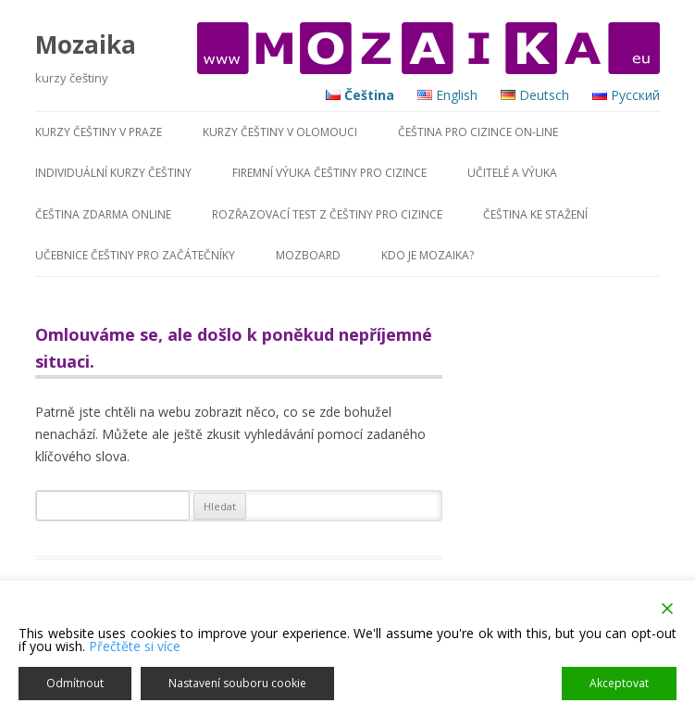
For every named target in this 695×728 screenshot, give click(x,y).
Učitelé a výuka (512, 173)
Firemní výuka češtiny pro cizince (329, 173)
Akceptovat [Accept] (619, 683)
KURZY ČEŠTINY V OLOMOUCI (280, 132)
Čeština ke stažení (535, 214)
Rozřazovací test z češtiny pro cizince (327, 214)
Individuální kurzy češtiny (113, 173)
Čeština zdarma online (103, 214)
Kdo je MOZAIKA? (427, 255)
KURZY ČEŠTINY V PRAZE (98, 132)
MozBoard (308, 255)
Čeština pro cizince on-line (478, 132)
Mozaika (85, 44)
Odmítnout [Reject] (75, 683)
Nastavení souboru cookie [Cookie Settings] (237, 683)
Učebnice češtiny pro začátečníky (135, 255)
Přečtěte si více (134, 646)
